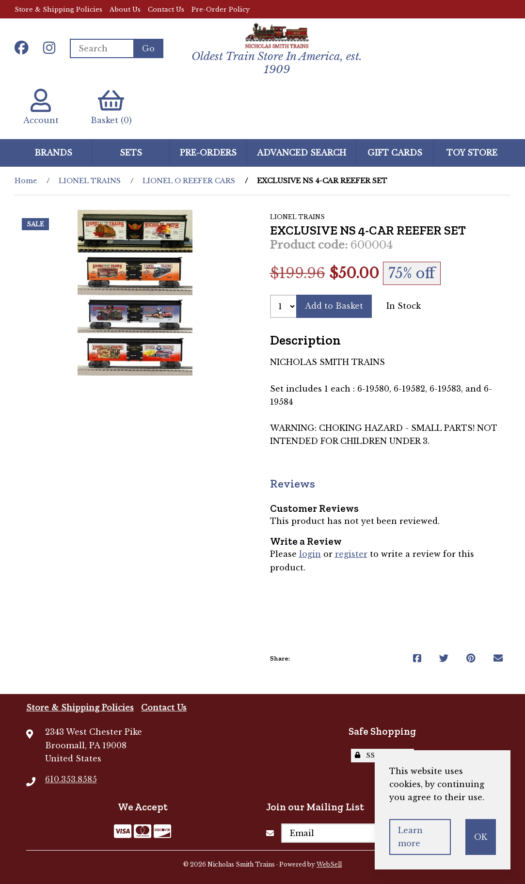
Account (41, 107)
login (310, 554)
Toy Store (471, 153)
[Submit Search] (148, 48)
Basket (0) (111, 107)
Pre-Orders (208, 153)
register (351, 554)
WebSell (329, 864)
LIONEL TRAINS (90, 180)
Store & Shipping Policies (58, 9)
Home (26, 180)
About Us (125, 9)
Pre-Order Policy (220, 9)
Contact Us (166, 9)
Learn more (410, 836)
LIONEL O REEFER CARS (189, 180)
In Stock (403, 306)
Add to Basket (334, 306)
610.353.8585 (71, 779)
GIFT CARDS (394, 153)
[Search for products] (101, 48)
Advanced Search (301, 153)
